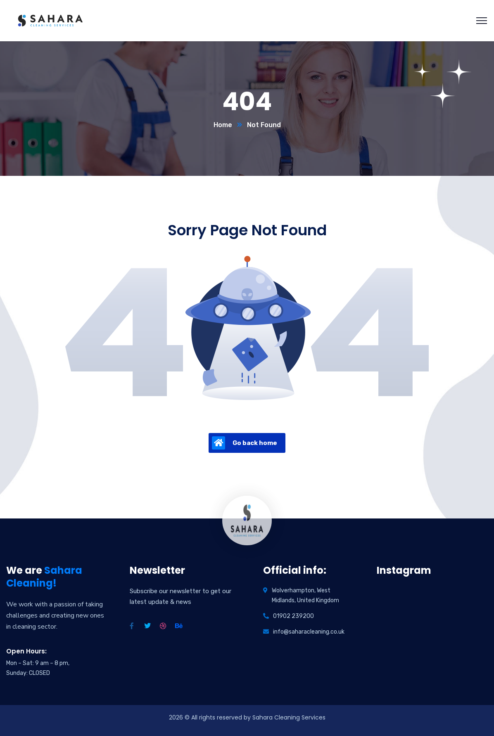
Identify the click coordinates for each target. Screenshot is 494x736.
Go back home (244, 443)
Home (223, 125)
